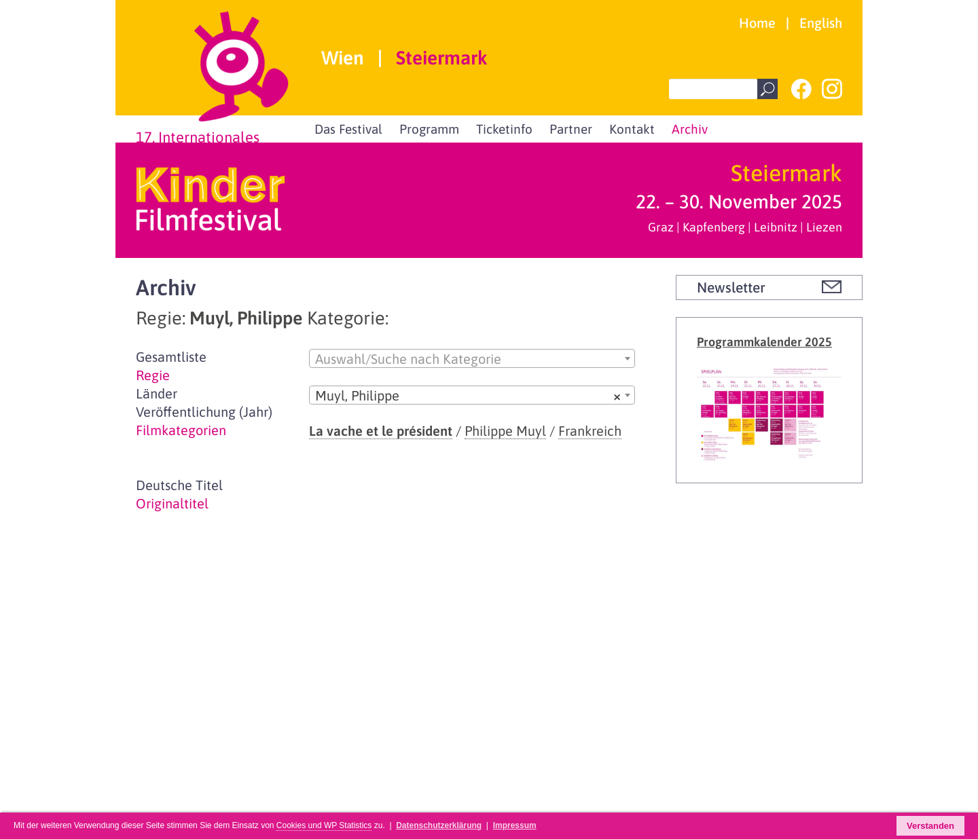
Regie (153, 375)
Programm (429, 129)
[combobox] (472, 358)
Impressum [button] (515, 825)
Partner (570, 129)
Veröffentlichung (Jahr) (204, 412)
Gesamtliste (171, 357)
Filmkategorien (181, 430)
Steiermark (442, 58)
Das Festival (348, 129)
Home (757, 23)
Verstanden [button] (930, 826)
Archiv (690, 129)
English (820, 23)
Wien (342, 58)
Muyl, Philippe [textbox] (468, 395)
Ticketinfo (504, 129)
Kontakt (632, 129)
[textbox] (472, 359)
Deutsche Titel (179, 485)
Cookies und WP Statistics (324, 825)
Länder (156, 393)
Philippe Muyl (505, 431)
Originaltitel (172, 503)
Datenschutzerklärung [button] (439, 825)
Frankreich (589, 431)
